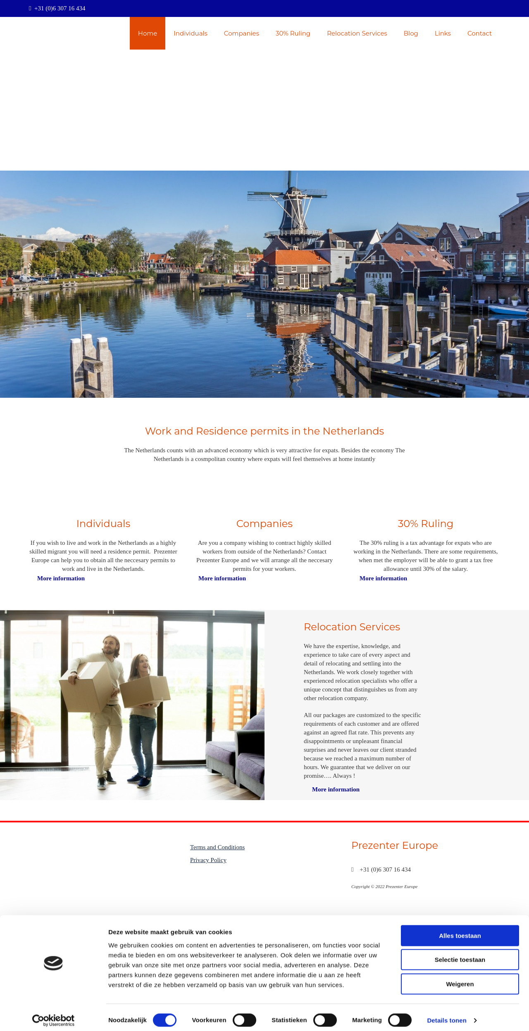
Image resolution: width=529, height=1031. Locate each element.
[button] (61, 578)
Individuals (190, 33)
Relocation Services (357, 33)
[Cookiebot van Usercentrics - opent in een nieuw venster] (53, 1015)
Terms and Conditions (217, 847)
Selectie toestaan (460, 954)
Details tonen (446, 1014)
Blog (411, 33)
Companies (241, 33)
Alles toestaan (460, 930)
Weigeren (460, 978)
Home (147, 33)
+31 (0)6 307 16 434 (59, 8)
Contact (479, 33)
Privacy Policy (208, 860)
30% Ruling (293, 33)
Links (443, 33)
